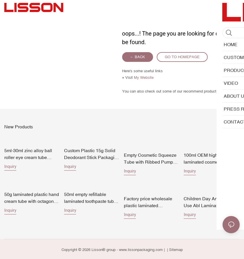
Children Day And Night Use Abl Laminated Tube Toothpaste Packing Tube (210, 201)
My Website (144, 77)
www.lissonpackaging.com (141, 248)
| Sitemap (174, 248)
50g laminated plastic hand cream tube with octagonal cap (31, 197)
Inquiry (10, 166)
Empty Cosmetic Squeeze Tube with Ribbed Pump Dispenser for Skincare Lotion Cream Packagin (150, 158)
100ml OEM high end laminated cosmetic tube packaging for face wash (208, 153)
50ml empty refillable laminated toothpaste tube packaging (90, 197)
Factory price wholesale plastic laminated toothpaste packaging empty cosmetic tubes (148, 201)
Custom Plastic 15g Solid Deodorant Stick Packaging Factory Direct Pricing (92, 153)
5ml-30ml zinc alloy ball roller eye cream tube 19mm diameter (28, 153)
